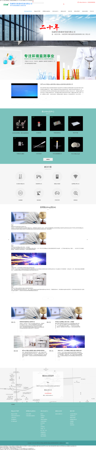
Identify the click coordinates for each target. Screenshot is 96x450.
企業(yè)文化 (13, 417)
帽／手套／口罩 (44, 430)
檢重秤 (37, 446)
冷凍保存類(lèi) (43, 421)
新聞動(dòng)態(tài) (46, 11)
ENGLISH (92, 11)
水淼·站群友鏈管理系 (52, 446)
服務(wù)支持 (63, 11)
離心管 (42, 413)
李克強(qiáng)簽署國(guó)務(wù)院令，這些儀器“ (64, 321)
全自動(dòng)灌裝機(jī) (31, 446)
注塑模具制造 (43, 434)
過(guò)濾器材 (43, 435)
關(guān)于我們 (37, 11)
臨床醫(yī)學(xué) (73, 419)
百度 (1, 446)
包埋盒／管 (43, 428)
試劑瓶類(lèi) (43, 432)
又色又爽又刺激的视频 (23, 449)
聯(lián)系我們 (77, 11)
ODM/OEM (72, 424)
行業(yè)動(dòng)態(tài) (30, 415)
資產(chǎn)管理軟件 (15, 446)
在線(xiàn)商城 (85, 11)
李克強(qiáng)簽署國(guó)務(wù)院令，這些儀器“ (20, 247)
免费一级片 (7, 449)
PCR (41, 424)
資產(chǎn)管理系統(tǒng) (61, 446)
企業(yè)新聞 (28, 413)
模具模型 (71, 423)
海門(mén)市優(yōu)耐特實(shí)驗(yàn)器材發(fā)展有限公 (22, 288)
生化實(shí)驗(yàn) (73, 413)
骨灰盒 (10, 446)
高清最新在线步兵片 (31, 449)
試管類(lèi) (43, 426)
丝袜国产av (2, 449)
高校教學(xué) (72, 415)
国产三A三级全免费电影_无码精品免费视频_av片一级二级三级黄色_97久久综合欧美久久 (17, 0)
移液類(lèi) (43, 415)
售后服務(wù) (13, 419)
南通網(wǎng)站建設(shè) (71, 446)
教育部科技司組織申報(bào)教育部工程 (18, 226)
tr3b (2, 446)
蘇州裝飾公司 (6, 446)
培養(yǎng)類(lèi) (44, 419)
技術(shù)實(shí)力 (58, 413)
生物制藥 (71, 421)
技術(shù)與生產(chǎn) (15, 415)
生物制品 (42, 417)
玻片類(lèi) (43, 423)
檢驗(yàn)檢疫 (72, 417)
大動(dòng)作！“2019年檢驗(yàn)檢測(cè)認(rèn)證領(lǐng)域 (22, 267)
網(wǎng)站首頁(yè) (28, 11)
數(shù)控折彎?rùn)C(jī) (43, 446)
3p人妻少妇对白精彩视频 (14, 449)
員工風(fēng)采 (14, 421)
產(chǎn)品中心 (55, 11)
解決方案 (70, 11)
